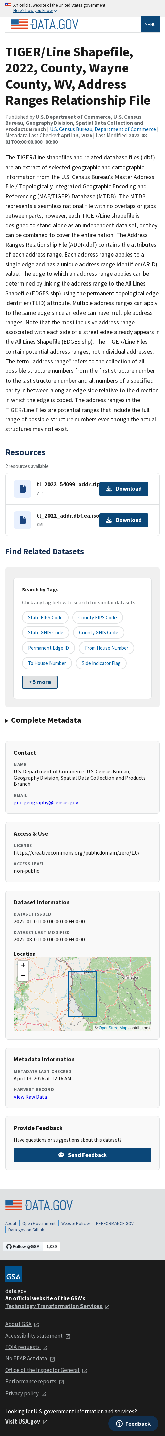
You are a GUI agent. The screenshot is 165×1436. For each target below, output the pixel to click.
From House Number (106, 648)
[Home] (44, 24)
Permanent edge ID (48, 648)
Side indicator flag (101, 663)
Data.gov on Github (26, 1230)
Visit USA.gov (26, 1421)
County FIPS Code (97, 617)
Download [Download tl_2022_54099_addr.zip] (124, 488)
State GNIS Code (45, 632)
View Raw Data (30, 1096)
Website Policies (75, 1223)
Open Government (39, 1223)
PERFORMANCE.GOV (115, 1223)
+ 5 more (40, 682)
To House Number (47, 663)
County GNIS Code (98, 632)
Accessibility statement (38, 1335)
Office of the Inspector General (46, 1370)
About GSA (22, 1324)
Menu (150, 24)
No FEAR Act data (30, 1358)
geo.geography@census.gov (46, 802)
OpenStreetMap (113, 1028)
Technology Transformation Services (57, 1306)
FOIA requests (26, 1347)
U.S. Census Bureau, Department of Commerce (103, 129)
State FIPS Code (45, 617)
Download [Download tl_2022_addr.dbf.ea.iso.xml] (124, 520)
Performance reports (34, 1381)
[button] (23, 966)
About (10, 1223)
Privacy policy (26, 1393)
